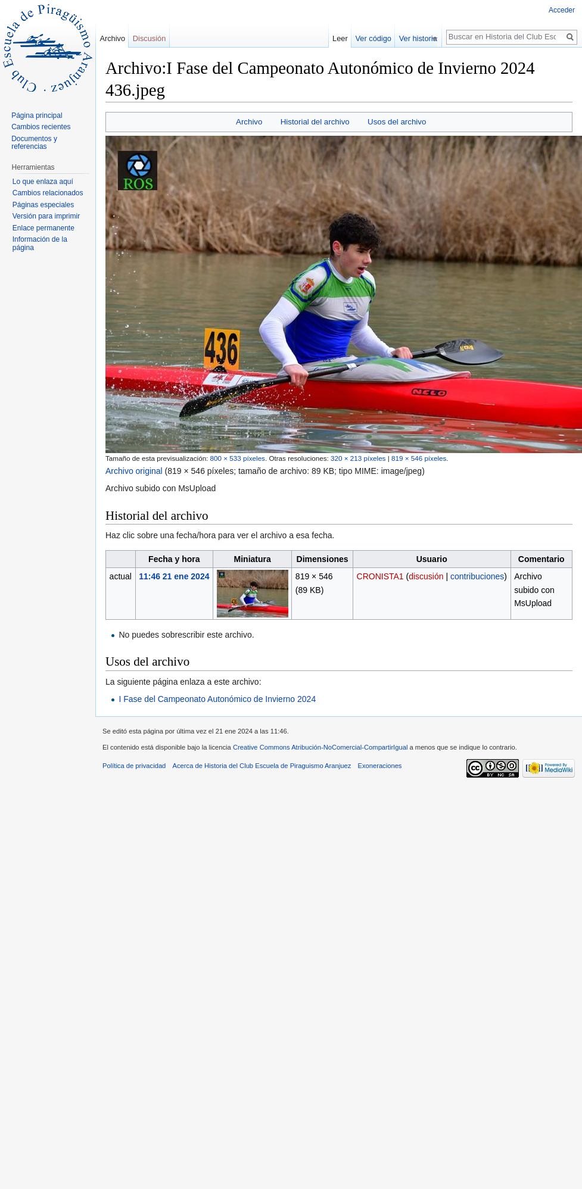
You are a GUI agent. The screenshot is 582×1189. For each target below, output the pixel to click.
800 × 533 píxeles (237, 458)
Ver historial (423, 38)
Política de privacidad (134, 765)
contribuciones (477, 576)
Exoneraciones (379, 765)
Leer (344, 38)
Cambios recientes (40, 127)
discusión (426, 576)
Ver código (377, 38)
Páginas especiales (43, 205)
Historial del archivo (315, 121)
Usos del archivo (397, 121)
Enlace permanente (43, 228)
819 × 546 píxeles (418, 458)
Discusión (149, 38)
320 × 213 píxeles (358, 458)
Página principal (36, 115)
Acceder (562, 10)
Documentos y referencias (34, 143)
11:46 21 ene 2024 (174, 576)
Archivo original (134, 471)
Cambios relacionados (48, 193)
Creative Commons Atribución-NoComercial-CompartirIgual (320, 747)
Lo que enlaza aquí (43, 181)
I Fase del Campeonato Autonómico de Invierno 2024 (217, 699)
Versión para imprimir (46, 216)
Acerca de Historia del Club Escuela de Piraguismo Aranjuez (262, 765)
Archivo (249, 121)
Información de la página (40, 243)
